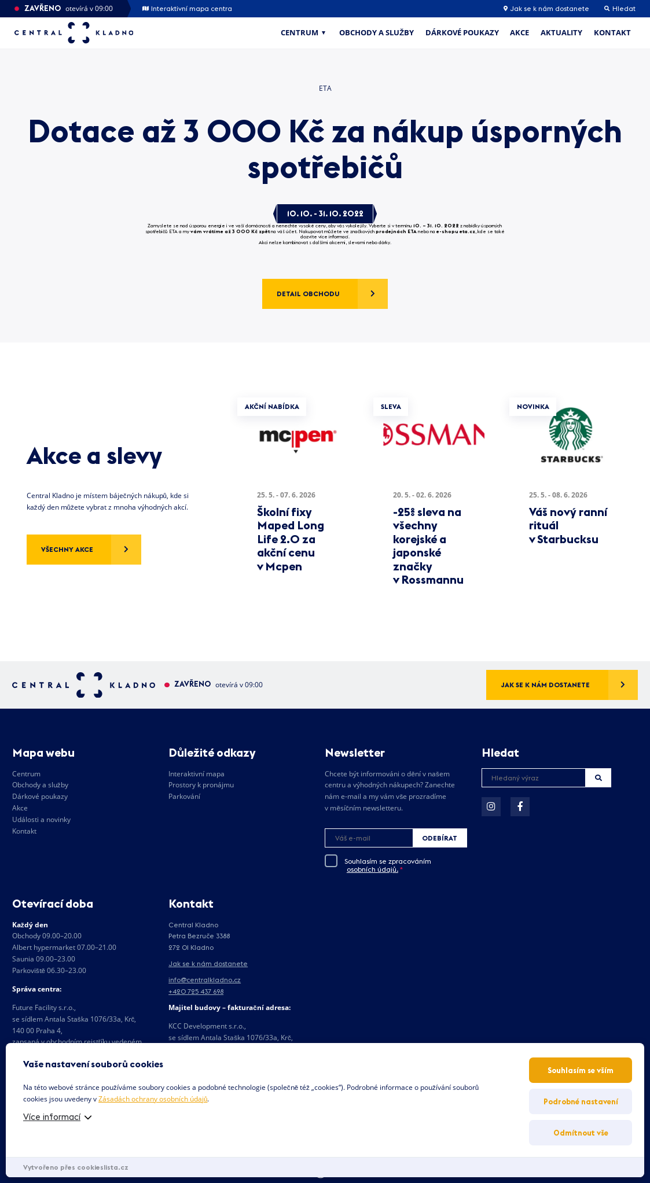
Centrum (299, 32)
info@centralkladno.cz (204, 979)
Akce (519, 32)
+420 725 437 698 (195, 991)
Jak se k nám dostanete (546, 8)
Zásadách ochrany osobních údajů (152, 1098)
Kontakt (612, 32)
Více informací (51, 1116)
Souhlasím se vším (581, 1070)
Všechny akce (67, 549)
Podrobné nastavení (580, 1101)
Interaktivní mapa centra (187, 8)
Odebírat (439, 838)
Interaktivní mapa (196, 773)
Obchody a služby (376, 32)
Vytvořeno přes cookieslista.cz (75, 1167)
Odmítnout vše (580, 1132)
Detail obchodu (308, 293)
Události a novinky (41, 819)
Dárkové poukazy (462, 32)
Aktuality (561, 32)
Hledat (598, 777)
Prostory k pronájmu (201, 784)
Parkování (184, 796)
